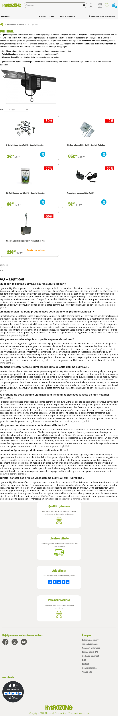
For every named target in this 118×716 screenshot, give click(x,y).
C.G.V (84, 660)
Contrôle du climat (9, 51)
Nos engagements (89, 644)
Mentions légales (89, 668)
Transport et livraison (91, 648)
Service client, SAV (90, 652)
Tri (1, 109)
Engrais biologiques (10, 54)
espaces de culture (90, 40)
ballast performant (105, 43)
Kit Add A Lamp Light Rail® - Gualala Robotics (86, 145)
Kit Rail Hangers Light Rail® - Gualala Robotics (25, 193)
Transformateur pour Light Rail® (80, 193)
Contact (85, 664)
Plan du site (87, 672)
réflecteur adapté (83, 43)
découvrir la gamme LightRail (74, 421)
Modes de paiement (90, 656)
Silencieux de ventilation (12, 57)
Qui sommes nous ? (90, 640)
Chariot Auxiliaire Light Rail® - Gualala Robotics (25, 240)
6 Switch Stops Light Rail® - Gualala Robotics (24, 145)
